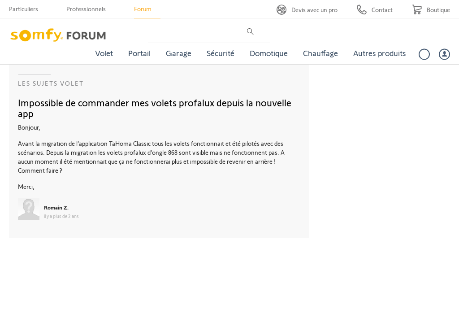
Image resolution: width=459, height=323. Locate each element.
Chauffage (320, 53)
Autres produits (379, 53)
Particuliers (23, 9)
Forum (143, 9)
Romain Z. (56, 207)
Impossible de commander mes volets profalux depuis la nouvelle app (154, 107)
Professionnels (86, 9)
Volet (104, 53)
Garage (178, 53)
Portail (139, 53)
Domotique (269, 53)
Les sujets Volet (51, 83)
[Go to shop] (431, 9)
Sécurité (220, 53)
